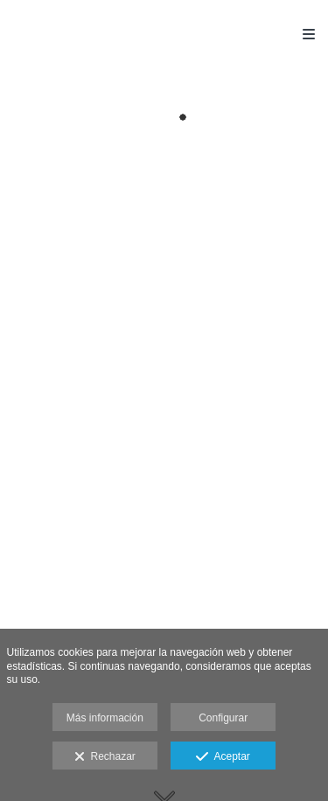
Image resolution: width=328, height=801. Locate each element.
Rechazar (105, 757)
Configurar (223, 718)
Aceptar (222, 757)
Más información (104, 718)
